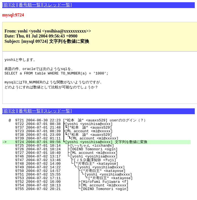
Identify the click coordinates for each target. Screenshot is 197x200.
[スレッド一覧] (57, 4)
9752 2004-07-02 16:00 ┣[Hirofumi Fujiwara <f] (101, 186)
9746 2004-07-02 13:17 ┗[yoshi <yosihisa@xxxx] (102, 161)
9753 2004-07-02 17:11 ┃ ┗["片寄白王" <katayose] (98, 183)
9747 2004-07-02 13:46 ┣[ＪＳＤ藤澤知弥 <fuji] (99, 165)
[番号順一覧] (29, 4)
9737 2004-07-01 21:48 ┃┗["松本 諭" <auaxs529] (100, 132)
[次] (13, 4)
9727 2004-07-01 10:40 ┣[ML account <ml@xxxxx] (102, 158)
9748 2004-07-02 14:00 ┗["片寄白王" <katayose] (101, 168)
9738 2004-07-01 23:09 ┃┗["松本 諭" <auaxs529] (100, 140)
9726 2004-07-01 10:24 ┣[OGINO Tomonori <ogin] (102, 154)
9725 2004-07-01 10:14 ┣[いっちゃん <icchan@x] (101, 150)
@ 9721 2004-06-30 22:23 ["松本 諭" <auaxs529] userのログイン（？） (99, 125)
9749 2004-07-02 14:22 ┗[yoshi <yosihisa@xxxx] (102, 172)
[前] (6, 4)
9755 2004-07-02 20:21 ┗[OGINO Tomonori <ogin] (101, 194)
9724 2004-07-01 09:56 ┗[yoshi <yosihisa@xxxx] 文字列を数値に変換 (99, 147)
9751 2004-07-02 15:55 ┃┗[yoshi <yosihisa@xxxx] (100, 179)
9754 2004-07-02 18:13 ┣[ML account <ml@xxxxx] (101, 190)
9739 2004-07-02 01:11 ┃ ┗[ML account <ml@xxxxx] (101, 143)
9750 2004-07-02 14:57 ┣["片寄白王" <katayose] (100, 176)
